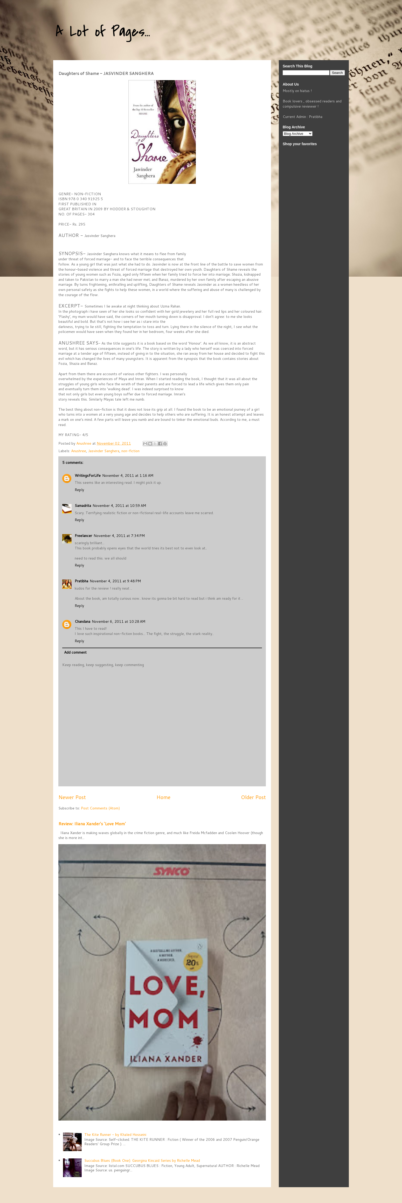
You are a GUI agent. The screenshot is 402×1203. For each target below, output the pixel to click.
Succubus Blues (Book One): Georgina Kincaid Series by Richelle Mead (142, 1160)
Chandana (82, 621)
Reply (79, 489)
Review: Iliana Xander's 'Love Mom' (92, 824)
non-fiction (130, 450)
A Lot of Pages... (103, 31)
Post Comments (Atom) (100, 808)
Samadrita (83, 505)
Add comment (75, 652)
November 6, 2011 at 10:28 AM (118, 621)
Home (163, 797)
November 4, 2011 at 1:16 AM (127, 475)
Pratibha (81, 581)
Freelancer (83, 535)
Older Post (253, 797)
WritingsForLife (88, 475)
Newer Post (72, 797)
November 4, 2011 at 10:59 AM (119, 505)
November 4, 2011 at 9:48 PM (115, 581)
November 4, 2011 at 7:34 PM (119, 535)
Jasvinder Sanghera (103, 450)
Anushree (78, 450)
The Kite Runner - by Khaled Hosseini (115, 1134)
